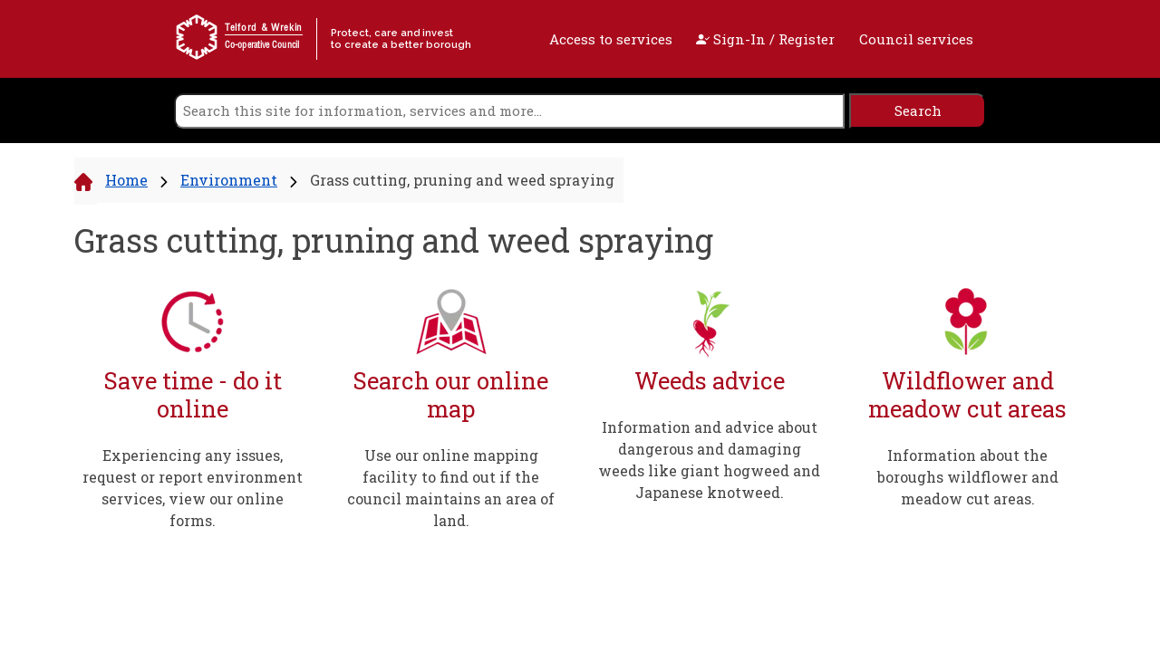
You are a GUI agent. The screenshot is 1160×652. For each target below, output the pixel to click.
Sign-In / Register (765, 39)
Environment (228, 179)
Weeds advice (709, 381)
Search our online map (450, 394)
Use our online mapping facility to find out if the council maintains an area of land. (451, 488)
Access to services (610, 39)
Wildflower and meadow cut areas (967, 394)
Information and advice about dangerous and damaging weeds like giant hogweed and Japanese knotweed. (709, 459)
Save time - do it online (193, 394)
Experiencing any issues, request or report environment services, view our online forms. (192, 488)
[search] (509, 111)
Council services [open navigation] (916, 39)
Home (126, 179)
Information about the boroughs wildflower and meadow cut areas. (967, 477)
